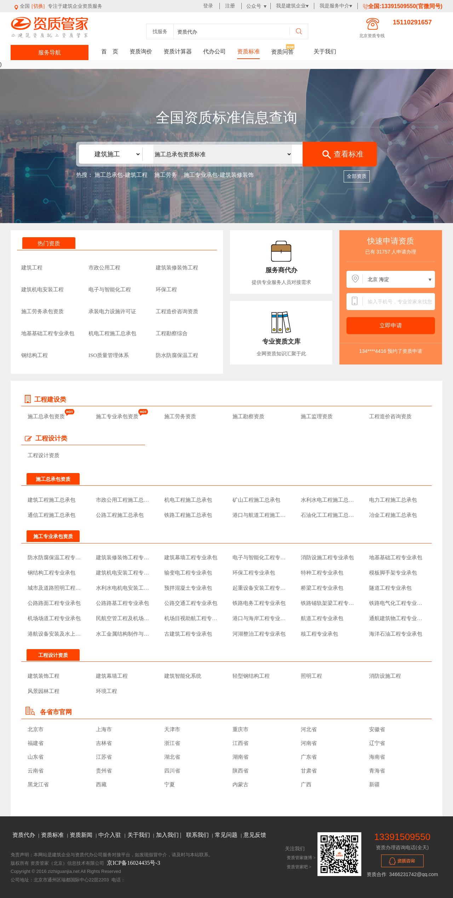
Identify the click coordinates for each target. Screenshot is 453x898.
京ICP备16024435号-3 (133, 863)
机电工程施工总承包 (112, 333)
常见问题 (227, 835)
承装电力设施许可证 (112, 311)
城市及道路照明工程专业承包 (56, 588)
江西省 (240, 743)
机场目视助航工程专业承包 (192, 618)
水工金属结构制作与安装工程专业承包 (124, 634)
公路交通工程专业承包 (190, 603)
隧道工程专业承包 (390, 588)
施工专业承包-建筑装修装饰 (218, 175)
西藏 (101, 784)
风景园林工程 (43, 691)
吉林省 (104, 743)
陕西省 (240, 771)
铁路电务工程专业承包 (259, 603)
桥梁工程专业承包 (322, 588)
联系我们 (198, 835)
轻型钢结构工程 (251, 676)
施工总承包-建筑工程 (121, 175)
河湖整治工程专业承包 (259, 634)
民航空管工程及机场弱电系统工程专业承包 (124, 618)
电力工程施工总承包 (393, 500)
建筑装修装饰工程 (177, 267)
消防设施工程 (385, 676)
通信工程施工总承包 (51, 515)
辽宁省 (377, 743)
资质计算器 (178, 51)
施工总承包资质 (46, 416)
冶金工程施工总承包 (393, 515)
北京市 (36, 729)
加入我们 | (169, 835)
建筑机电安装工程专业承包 (124, 573)
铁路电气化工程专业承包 (397, 603)
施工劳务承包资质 (42, 311)
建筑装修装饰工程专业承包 (124, 557)
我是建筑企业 (291, 5)
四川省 (172, 771)
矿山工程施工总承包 (256, 500)
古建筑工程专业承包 (188, 634)
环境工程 (106, 691)
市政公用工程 (104, 267)
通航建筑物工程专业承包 (397, 618)
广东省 (309, 757)
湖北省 (172, 757)
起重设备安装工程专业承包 (261, 588)
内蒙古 (240, 784)
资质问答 (282, 52)
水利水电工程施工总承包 (329, 500)
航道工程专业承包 (322, 618)
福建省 (36, 743)
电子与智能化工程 (109, 289)
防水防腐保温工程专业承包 (56, 557)
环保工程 (166, 289)
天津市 (172, 729)
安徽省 (377, 729)
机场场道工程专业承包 (54, 618)
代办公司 (214, 51)
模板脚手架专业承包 (393, 573)
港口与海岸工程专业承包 (261, 618)
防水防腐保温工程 (177, 355)
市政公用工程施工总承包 (124, 500)
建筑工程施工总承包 (51, 500)
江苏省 (104, 757)
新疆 (374, 784)
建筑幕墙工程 (112, 676)
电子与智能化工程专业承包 (261, 557)
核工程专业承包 (319, 634)
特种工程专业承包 (322, 573)
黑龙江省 (38, 784)
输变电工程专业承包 (188, 573)
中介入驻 (110, 835)
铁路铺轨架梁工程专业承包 (329, 603)
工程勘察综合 (172, 333)
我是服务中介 (334, 5)
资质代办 (24, 835)
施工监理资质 (317, 416)
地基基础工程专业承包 (47, 333)
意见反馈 (254, 835)
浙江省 (172, 743)
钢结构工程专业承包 (51, 573)
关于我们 (325, 51)
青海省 (377, 771)
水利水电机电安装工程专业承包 (124, 588)
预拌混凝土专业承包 (188, 588)
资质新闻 (82, 835)
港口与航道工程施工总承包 (261, 515)
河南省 (309, 743)
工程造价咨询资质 (177, 311)
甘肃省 (309, 771)
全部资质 (357, 176)
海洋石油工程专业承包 (395, 634)
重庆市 (240, 729)
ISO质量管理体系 (108, 355)
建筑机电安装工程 (42, 289)
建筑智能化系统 (182, 676)
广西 (306, 784)
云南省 (36, 771)
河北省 (309, 729)
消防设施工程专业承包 (327, 557)
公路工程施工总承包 (120, 515)
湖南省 (240, 757)
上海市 (104, 729)
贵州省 (104, 771)
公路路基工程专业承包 (122, 603)
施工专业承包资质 (117, 416)
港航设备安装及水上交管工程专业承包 (56, 634)
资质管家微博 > (301, 857)
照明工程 (311, 676)
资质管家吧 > (299, 866)
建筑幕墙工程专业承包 (190, 557)
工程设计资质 (43, 455)
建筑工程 (31, 267)
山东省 (36, 757)
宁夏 (169, 784)
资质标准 (248, 51)
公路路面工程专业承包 (54, 603)
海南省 (377, 757)
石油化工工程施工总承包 (329, 515)
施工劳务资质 (180, 416)
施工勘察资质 (248, 416)
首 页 (109, 51)
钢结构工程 (34, 355)
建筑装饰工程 (43, 676)
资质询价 (141, 51)
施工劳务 (165, 175)
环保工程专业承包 (254, 573)
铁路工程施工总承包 (188, 515)
